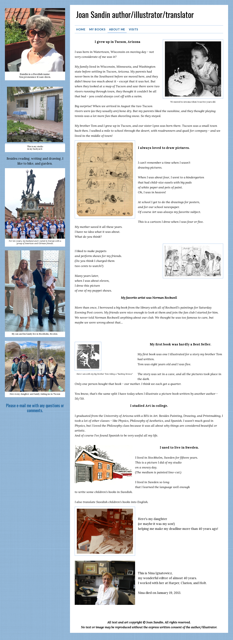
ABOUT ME (117, 29)
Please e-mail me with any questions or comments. (35, 407)
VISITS (133, 29)
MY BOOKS (97, 29)
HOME (80, 29)
